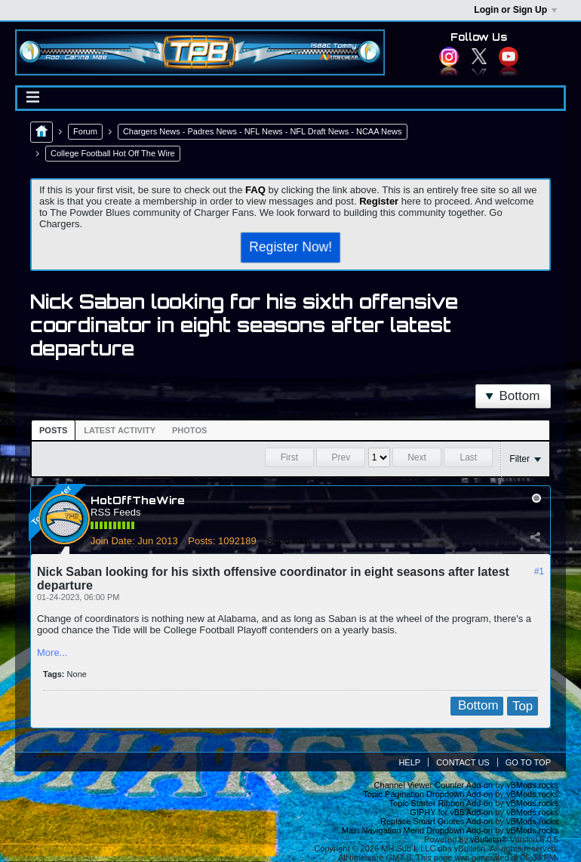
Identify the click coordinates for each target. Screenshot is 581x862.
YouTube (508, 56)
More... (52, 652)
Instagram (449, 56)
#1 (539, 571)
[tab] (53, 430)
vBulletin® (489, 839)
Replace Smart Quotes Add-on (436, 821)
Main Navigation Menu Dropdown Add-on (417, 830)
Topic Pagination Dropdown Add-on (428, 794)
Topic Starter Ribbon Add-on (441, 803)
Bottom (512, 396)
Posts (53, 430)
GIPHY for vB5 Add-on (451, 812)
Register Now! (290, 247)
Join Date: (113, 540)
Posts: (201, 540)
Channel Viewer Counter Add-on (433, 785)
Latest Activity (119, 430)
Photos (189, 430)
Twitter (479, 56)
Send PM (286, 540)
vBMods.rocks (532, 785)
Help (409, 762)
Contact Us (463, 762)
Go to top (528, 762)
